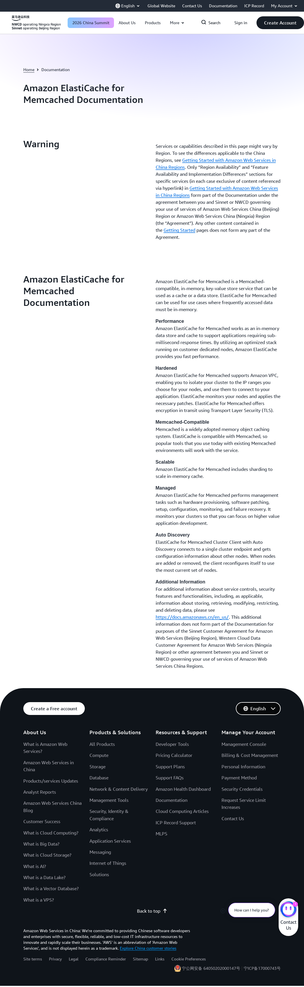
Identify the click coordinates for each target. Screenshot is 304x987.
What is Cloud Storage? (47, 855)
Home (28, 69)
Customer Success (41, 821)
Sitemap (140, 958)
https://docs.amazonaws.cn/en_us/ (192, 617)
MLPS (161, 834)
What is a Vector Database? (51, 888)
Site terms (32, 958)
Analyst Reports (39, 792)
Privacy (55, 958)
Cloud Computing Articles (182, 811)
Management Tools (109, 800)
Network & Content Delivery (118, 789)
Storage (97, 766)
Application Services (110, 841)
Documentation (171, 800)
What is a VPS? (38, 900)
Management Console (244, 744)
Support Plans (170, 766)
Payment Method (239, 778)
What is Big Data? (41, 844)
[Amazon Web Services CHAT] (288, 910)
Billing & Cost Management (250, 755)
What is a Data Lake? (44, 877)
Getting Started (179, 230)
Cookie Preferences (188, 958)
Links (159, 958)
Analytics (98, 829)
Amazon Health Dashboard (183, 789)
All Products (102, 744)
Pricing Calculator (174, 755)
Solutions (99, 874)
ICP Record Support (176, 822)
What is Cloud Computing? (50, 833)
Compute (98, 755)
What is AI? (34, 866)
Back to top (152, 911)
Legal (73, 958)
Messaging (100, 852)
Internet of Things (107, 863)
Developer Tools (172, 744)
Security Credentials (242, 789)
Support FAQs (170, 778)
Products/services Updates (50, 781)
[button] (127, 22)
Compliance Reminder (105, 958)
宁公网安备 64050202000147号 (211, 968)
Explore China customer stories (148, 948)
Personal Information (243, 766)
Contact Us (233, 818)
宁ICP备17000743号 (262, 968)
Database (98, 778)
